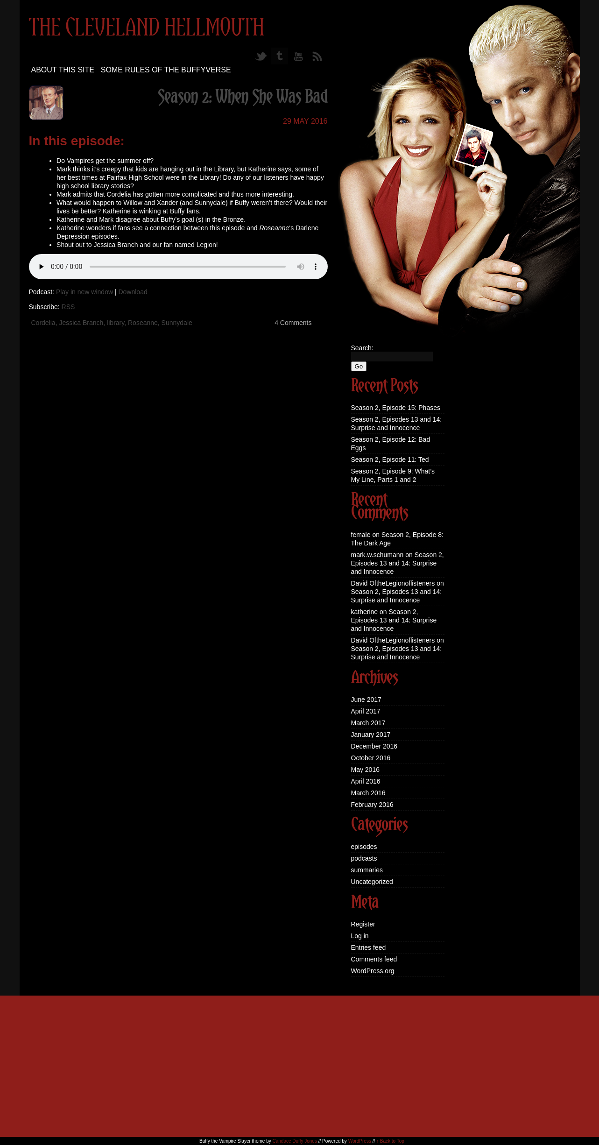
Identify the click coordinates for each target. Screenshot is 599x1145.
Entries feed (368, 947)
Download (132, 292)
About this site (62, 70)
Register (363, 924)
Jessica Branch (81, 322)
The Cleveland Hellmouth (146, 28)
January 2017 (371, 734)
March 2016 (368, 793)
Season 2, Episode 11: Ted (390, 459)
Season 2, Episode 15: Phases (395, 407)
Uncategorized (372, 881)
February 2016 (372, 804)
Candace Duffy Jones (294, 1141)
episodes (364, 846)
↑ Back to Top (390, 1141)
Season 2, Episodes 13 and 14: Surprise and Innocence (397, 563)
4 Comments (293, 322)
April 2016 (366, 781)
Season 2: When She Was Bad (243, 97)
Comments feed (374, 959)
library (115, 322)
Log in (360, 936)
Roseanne (143, 322)
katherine (364, 611)
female (361, 534)
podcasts (364, 858)
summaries (367, 870)
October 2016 (371, 758)
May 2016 (365, 769)
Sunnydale (177, 322)
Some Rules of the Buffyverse (166, 70)
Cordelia (43, 322)
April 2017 (366, 711)
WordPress (359, 1141)
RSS (68, 307)
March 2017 (368, 723)
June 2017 (366, 699)
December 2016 (374, 746)
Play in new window (84, 292)
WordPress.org (373, 971)
